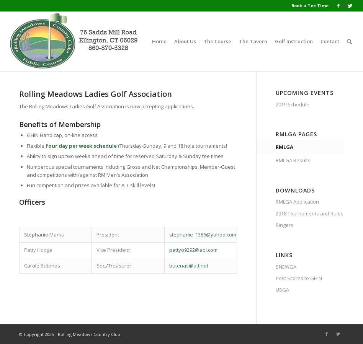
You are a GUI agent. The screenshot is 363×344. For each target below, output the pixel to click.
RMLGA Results (293, 160)
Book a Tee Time (310, 5)
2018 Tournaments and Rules (309, 213)
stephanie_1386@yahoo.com (202, 234)
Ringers (284, 225)
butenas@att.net (188, 265)
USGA (282, 289)
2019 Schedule (292, 104)
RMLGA (284, 146)
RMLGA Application (297, 201)
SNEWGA (286, 266)
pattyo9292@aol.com (193, 249)
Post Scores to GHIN (299, 278)
